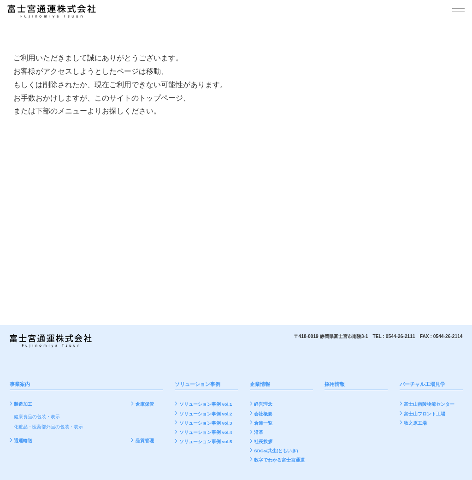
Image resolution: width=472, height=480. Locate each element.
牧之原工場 (415, 422)
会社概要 (263, 412)
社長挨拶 (263, 440)
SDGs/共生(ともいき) (276, 450)
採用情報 (334, 383)
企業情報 (260, 383)
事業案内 (20, 383)
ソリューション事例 (197, 383)
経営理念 (263, 403)
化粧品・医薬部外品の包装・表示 (48, 426)
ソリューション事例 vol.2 (205, 412)
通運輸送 (23, 439)
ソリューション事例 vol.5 (205, 440)
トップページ (161, 98)
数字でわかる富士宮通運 (279, 459)
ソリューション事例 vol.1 (205, 403)
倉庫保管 (145, 403)
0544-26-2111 (400, 336)
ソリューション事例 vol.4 (205, 431)
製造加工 (23, 403)
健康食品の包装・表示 (37, 416)
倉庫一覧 (263, 422)
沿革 (258, 431)
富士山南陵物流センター (429, 403)
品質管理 (145, 439)
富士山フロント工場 (424, 412)
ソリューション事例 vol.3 (205, 422)
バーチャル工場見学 (422, 383)
